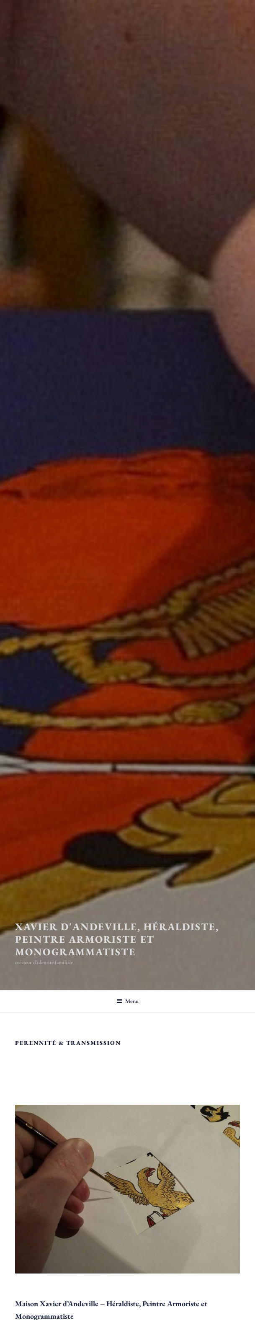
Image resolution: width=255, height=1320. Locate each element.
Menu (127, 1001)
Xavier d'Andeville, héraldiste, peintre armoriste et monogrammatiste (117, 939)
